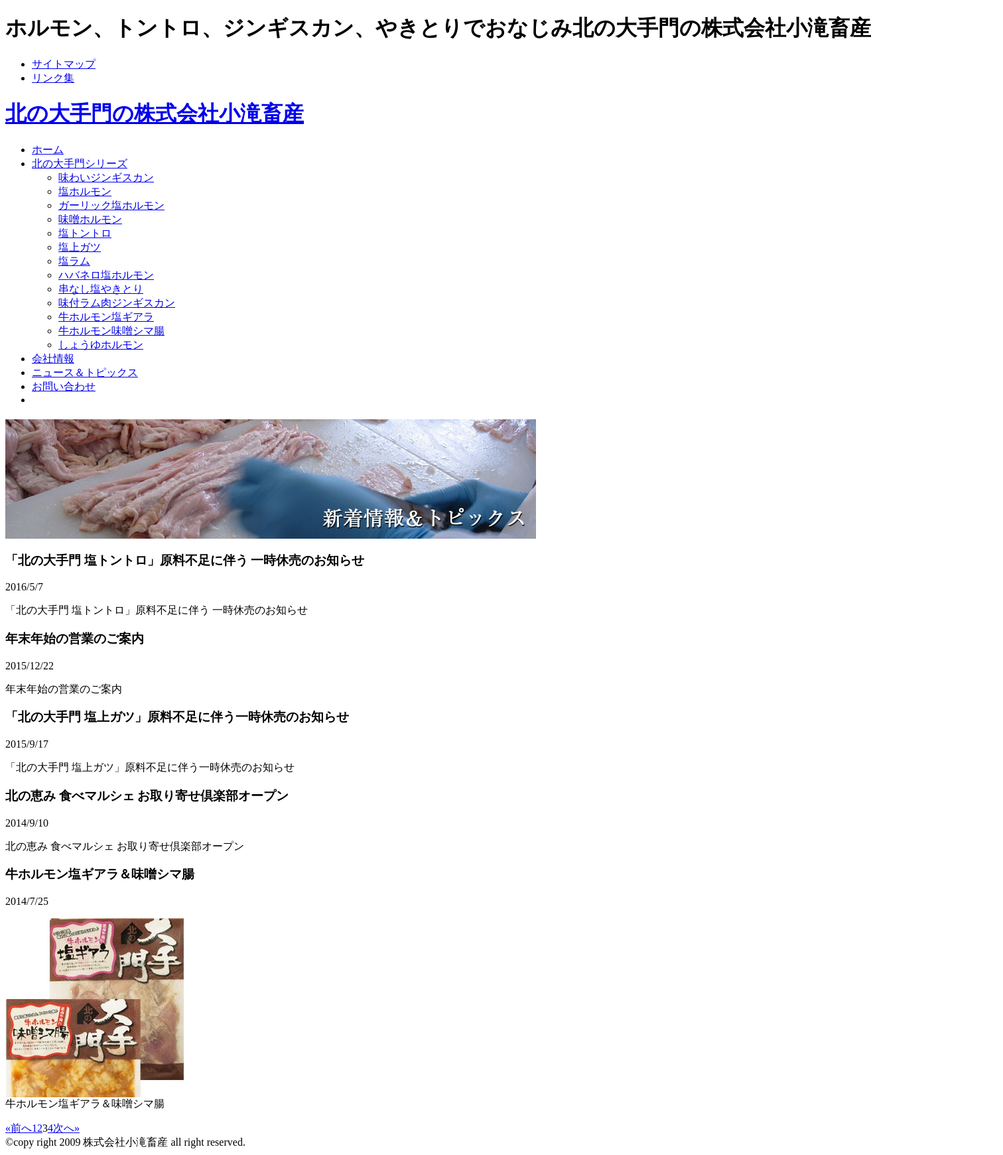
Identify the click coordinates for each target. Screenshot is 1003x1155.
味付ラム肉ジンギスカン (116, 302)
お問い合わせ (64, 386)
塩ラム (74, 261)
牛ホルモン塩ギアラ (106, 316)
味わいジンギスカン (106, 177)
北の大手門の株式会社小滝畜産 (154, 113)
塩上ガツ (79, 247)
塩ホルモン (84, 191)
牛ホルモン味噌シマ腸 (111, 330)
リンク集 (53, 78)
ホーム (48, 149)
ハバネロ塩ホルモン (106, 275)
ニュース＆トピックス (85, 372)
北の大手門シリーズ (79, 163)
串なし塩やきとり (100, 289)
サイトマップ (64, 64)
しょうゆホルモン (100, 344)
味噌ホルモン (90, 219)
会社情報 (53, 358)
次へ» (66, 1128)
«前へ (18, 1128)
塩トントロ (84, 233)
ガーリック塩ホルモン (111, 205)
